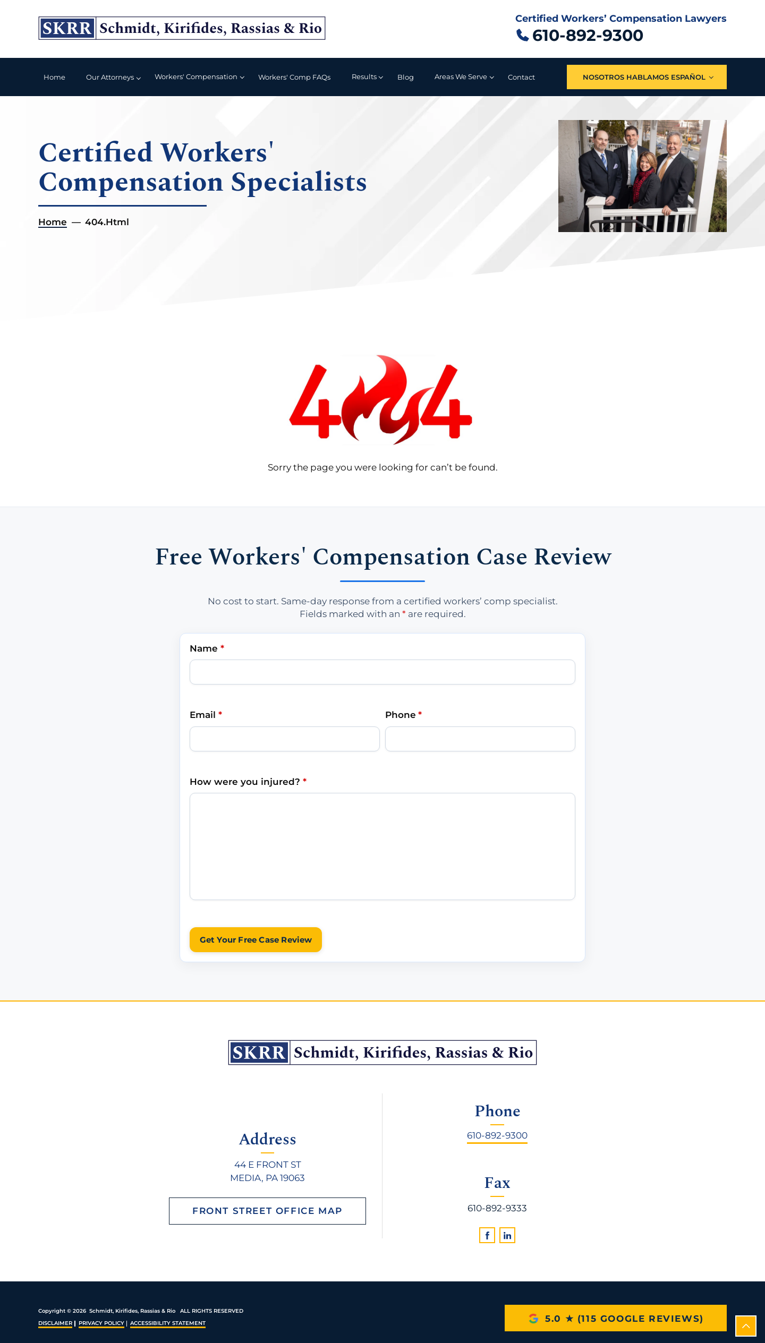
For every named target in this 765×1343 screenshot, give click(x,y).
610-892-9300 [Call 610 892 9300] (587, 35)
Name (207, 648)
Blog (405, 77)
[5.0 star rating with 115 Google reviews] (616, 1318)
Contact (521, 77)
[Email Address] (285, 738)
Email (206, 714)
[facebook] (487, 1235)
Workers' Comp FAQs (294, 77)
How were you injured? (248, 781)
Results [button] (364, 76)
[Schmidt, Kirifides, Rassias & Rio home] (182, 29)
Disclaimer (55, 1323)
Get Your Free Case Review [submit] (256, 940)
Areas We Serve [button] (461, 76)
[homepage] (382, 1052)
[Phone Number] (480, 738)
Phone (403, 714)
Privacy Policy (101, 1323)
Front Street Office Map (267, 1210)
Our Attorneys (110, 77)
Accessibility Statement (168, 1323)
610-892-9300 (497, 1135)
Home (54, 77)
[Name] (382, 672)
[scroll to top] (745, 1326)
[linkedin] (507, 1235)
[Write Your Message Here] (382, 846)
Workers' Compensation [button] (196, 76)
